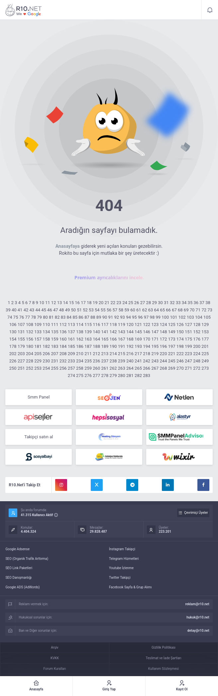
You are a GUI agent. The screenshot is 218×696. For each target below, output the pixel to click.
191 (121, 346)
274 (71, 375)
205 (38, 353)
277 (96, 375)
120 (130, 324)
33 (178, 302)
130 (13, 331)
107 (21, 324)
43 (32, 309)
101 (173, 317)
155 (21, 339)
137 (71, 331)
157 (38, 339)
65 (162, 309)
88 (92, 317)
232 (63, 360)
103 (190, 317)
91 (110, 317)
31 (166, 302)
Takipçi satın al (38, 436)
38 (207, 302)
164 (96, 339)
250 (13, 368)
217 (138, 353)
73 (209, 309)
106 (13, 324)
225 (205, 353)
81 (51, 317)
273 (205, 368)
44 (37, 309)
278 (104, 375)
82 (57, 317)
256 (63, 368)
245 (171, 360)
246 (180, 360)
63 (150, 309)
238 (113, 360)
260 (96, 368)
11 (47, 302)
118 (113, 324)
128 (196, 324)
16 (77, 302)
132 (29, 331)
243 (155, 360)
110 (46, 324)
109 (38, 324)
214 (113, 353)
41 (20, 309)
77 (27, 317)
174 (180, 339)
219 (155, 353)
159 (54, 339)
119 (121, 324)
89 (98, 317)
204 (29, 353)
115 (88, 324)
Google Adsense (17, 549)
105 (207, 317)
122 (146, 324)
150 (180, 331)
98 (152, 317)
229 (38, 360)
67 (174, 309)
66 (168, 309)
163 (88, 339)
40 (14, 309)
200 (196, 346)
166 (113, 339)
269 (171, 368)
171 (155, 339)
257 (71, 368)
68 (180, 309)
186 (79, 346)
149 (171, 331)
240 (130, 360)
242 (146, 360)
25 (130, 302)
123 (155, 324)
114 (79, 324)
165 (104, 339)
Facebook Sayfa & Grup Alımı (130, 587)
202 (13, 353)
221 (171, 353)
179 (21, 346)
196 (163, 346)
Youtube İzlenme (121, 568)
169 (138, 339)
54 (97, 309)
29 (154, 302)
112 (63, 324)
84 (69, 317)
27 (142, 302)
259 (88, 368)
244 (163, 360)
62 (144, 309)
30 (160, 302)
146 (146, 331)
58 (120, 309)
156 (29, 339)
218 (146, 353)
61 (138, 309)
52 (85, 309)
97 (146, 317)
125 (171, 324)
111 (54, 324)
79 (39, 317)
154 (13, 339)
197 (171, 346)
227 (21, 360)
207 (54, 353)
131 (21, 331)
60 (132, 309)
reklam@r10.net (197, 604)
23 (118, 302)
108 (29, 324)
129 (205, 324)
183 (54, 346)
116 (96, 324)
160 (63, 339)
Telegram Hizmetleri (124, 559)
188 (96, 346)
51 (79, 309)
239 (121, 360)
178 (13, 346)
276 (88, 375)
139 (88, 331)
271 (188, 368)
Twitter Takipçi (120, 577)
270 (180, 368)
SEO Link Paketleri (18, 568)
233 (71, 360)
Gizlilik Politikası (163, 647)
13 (59, 302)
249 (205, 360)
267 (155, 368)
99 (158, 317)
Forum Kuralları (55, 668)
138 (79, 331)
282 (138, 375)
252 (29, 368)
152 (196, 331)
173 (171, 339)
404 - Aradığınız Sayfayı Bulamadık (23, 10)
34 (184, 302)
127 (188, 324)
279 (113, 375)
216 (130, 353)
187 (88, 346)
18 (89, 302)
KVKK (55, 658)
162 (79, 339)
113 (71, 324)
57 (115, 309)
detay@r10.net (198, 630)
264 (130, 368)
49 (67, 309)
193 (138, 346)
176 (196, 339)
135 (54, 331)
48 (61, 309)
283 (146, 375)
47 (55, 309)
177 (205, 339)
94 (128, 317)
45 (43, 309)
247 (188, 360)
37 (201, 302)
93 (122, 317)
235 (88, 360)
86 (80, 317)
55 (103, 309)
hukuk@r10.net (197, 617)
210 (79, 353)
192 (130, 346)
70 (192, 309)
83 (63, 317)
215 (121, 353)
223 (188, 353)
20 (101, 302)
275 (79, 375)
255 (54, 368)
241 (138, 360)
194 (146, 346)
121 (138, 324)
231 (54, 360)
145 (138, 331)
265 (138, 368)
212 (96, 353)
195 (155, 346)
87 (86, 317)
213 (104, 353)
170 (146, 339)
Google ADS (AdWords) (22, 587)
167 (121, 339)
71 (198, 309)
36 (195, 302)
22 (112, 302)
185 (71, 346)
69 (186, 309)
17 (83, 302)
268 (163, 368)
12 (53, 302)
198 (180, 346)
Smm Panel (39, 397)
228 (29, 360)
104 (198, 317)
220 (163, 353)
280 (121, 375)
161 (71, 339)
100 (165, 317)
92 (116, 317)
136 (63, 331)
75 (15, 317)
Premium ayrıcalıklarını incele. (109, 277)
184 (63, 346)
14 (65, 302)
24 (124, 302)
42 (26, 309)
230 (46, 360)
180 (29, 346)
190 (113, 346)
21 (107, 302)
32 (172, 302)
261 (104, 368)
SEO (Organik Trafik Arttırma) (26, 559)
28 (148, 302)
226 (13, 360)
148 (163, 331)
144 (130, 331)
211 (88, 353)
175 (188, 339)
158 (46, 339)
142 (113, 331)
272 (196, 368)
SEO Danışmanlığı (18, 577)
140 (96, 331)
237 (104, 360)
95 (134, 317)
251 (21, 368)
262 (113, 368)
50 (73, 309)
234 (79, 360)
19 (95, 302)
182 (46, 346)
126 (180, 324)
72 (203, 309)
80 (45, 317)
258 (79, 368)
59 (126, 309)
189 (104, 346)
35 (190, 302)
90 (104, 317)
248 (196, 360)
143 (121, 331)
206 (46, 353)
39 (8, 309)
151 (188, 331)
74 (9, 317)
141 (104, 331)
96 (140, 317)
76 (21, 317)
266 (146, 368)
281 (130, 375)
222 (180, 353)
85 (74, 317)
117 (104, 324)
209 (71, 353)
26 (136, 302)
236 (96, 360)
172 (163, 339)
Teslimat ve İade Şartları (163, 658)
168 (130, 339)
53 (91, 309)
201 (205, 346)
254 (46, 368)
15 (71, 302)
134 (46, 331)
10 (41, 302)
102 (182, 317)
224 (196, 353)
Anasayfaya (67, 246)
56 (109, 309)
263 (121, 368)
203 (21, 353)
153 (205, 331)
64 (156, 309)
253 (38, 368)
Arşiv (54, 647)
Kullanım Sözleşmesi (163, 668)
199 (188, 346)
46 (49, 309)
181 (38, 346)
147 (155, 331)
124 (163, 324)
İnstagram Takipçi (122, 549)
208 (63, 353)
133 (38, 331)
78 (33, 317)
